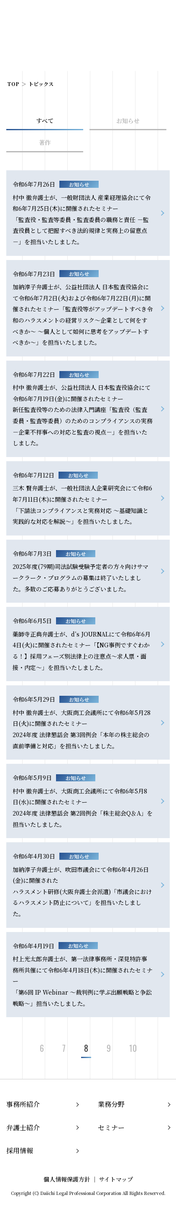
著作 (45, 142)
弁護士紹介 (23, 1127)
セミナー (111, 1127)
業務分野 (111, 1104)
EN (140, 16)
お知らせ (128, 120)
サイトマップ (116, 1179)
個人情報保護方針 (66, 1179)
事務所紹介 (23, 1104)
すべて (45, 120)
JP (127, 16)
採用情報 (19, 1150)
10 (133, 1048)
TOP (13, 83)
